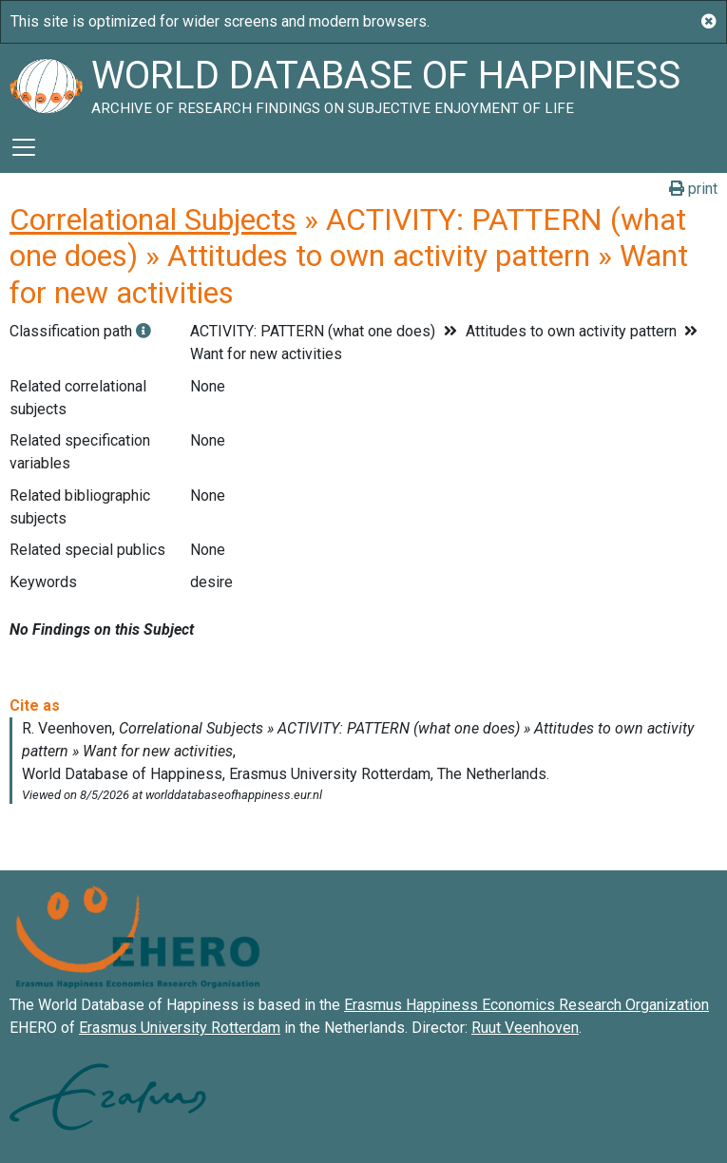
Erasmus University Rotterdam (179, 1028)
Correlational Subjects (153, 219)
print (693, 189)
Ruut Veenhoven (525, 1028)
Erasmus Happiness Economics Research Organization (526, 1005)
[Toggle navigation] (24, 147)
